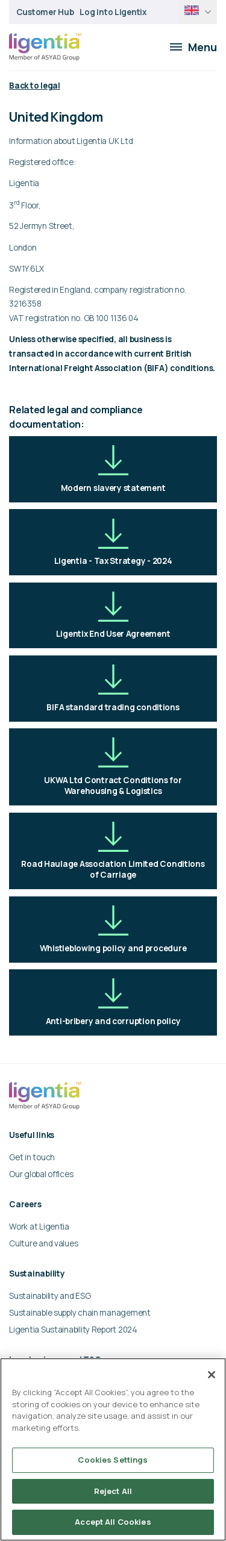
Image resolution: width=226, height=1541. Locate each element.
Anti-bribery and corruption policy (113, 1002)
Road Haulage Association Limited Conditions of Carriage (112, 851)
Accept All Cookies (113, 1521)
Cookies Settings (113, 1459)
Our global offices (41, 1174)
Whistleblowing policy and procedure (113, 929)
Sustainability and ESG (49, 1295)
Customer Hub (45, 12)
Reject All (113, 1491)
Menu (193, 47)
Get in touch (32, 1157)
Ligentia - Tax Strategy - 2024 (113, 542)
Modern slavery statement (113, 469)
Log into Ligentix (113, 12)
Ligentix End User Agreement (113, 615)
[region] (113, 1449)
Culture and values (43, 1243)
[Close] (211, 1374)
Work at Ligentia (39, 1226)
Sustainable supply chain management (80, 1312)
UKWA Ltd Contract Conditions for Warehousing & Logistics (112, 766)
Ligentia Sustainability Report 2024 (73, 1329)
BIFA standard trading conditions (112, 688)
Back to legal (34, 85)
